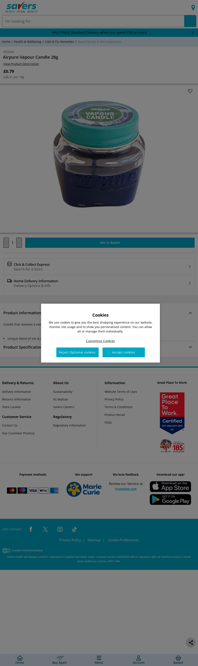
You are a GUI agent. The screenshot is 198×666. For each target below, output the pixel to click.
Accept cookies (123, 352)
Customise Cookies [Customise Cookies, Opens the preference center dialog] (100, 341)
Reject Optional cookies (77, 352)
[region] (100, 332)
